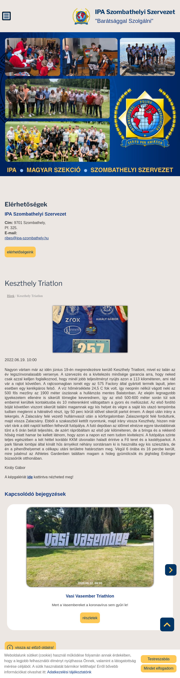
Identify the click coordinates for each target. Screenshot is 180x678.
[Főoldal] (63, 16)
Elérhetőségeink (20, 250)
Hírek (10, 294)
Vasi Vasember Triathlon (90, 572)
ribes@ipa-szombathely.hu (27, 236)
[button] (172, 560)
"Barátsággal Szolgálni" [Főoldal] (126, 16)
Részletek (89, 594)
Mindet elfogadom (158, 668)
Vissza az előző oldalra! (34, 624)
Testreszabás (158, 659)
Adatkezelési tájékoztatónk (69, 672)
